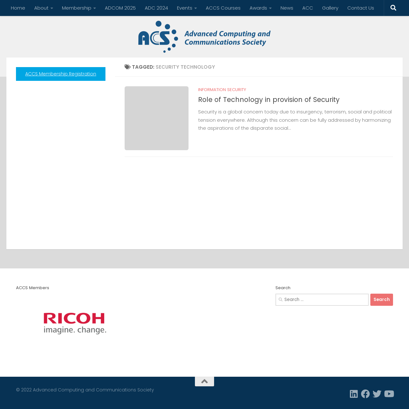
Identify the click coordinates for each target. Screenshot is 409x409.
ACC (307, 7)
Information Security (222, 90)
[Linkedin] (354, 394)
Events (184, 7)
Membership (76, 7)
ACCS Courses (223, 7)
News (287, 7)
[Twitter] (377, 394)
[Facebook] (365, 394)
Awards (258, 7)
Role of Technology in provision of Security (269, 99)
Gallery (330, 7)
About (41, 7)
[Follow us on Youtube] (388, 394)
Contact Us (360, 7)
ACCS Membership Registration (60, 74)
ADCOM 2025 (120, 7)
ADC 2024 (156, 7)
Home (18, 7)
